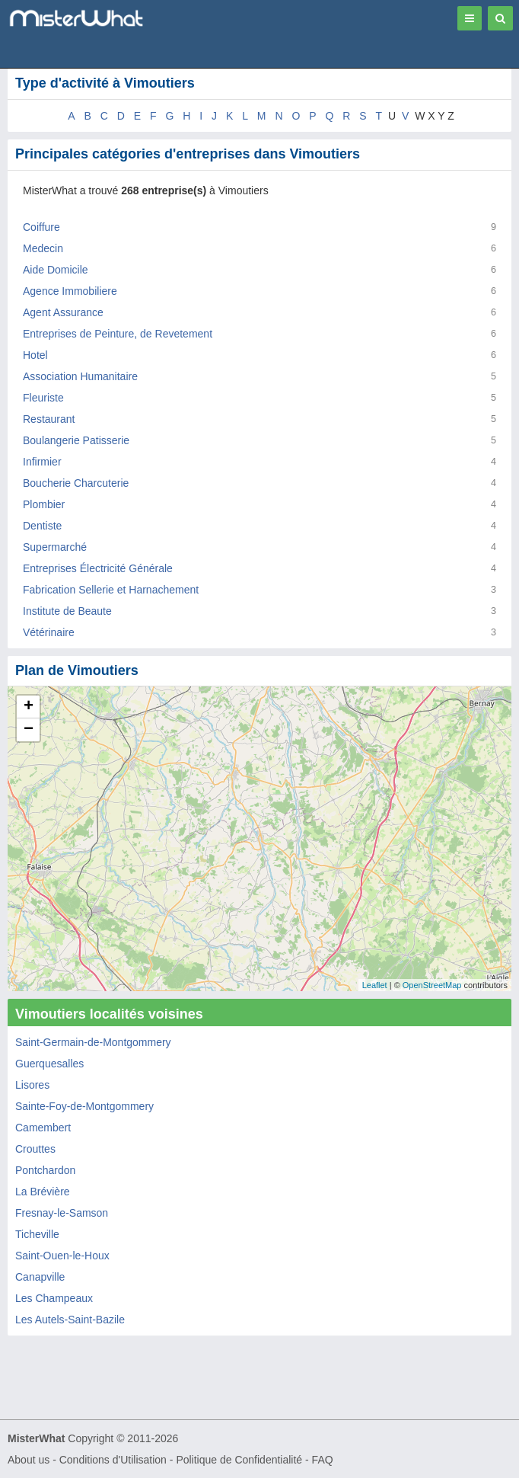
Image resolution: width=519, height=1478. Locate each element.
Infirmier (42, 462)
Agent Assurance (63, 312)
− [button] (28, 729)
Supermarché (55, 547)
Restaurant (49, 419)
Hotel (35, 355)
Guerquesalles (49, 1063)
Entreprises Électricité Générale (98, 568)
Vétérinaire (49, 632)
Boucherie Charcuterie (76, 483)
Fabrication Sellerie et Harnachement (111, 590)
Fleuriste (43, 398)
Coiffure (41, 227)
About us (28, 1460)
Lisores (32, 1085)
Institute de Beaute (67, 611)
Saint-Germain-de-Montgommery (93, 1042)
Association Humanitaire (80, 376)
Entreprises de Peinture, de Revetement (117, 334)
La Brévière (42, 1191)
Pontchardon (45, 1170)
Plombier (44, 504)
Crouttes (35, 1149)
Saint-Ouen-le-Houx (62, 1255)
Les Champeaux (54, 1298)
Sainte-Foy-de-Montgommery (84, 1106)
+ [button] (28, 707)
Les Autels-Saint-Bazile (70, 1319)
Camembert (43, 1127)
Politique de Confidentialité (239, 1460)
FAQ (322, 1460)
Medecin (43, 248)
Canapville (40, 1277)
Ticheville (37, 1234)
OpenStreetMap (432, 985)
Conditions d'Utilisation (113, 1460)
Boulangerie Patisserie (76, 440)
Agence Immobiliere (70, 291)
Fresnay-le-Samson (61, 1213)
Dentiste (42, 526)
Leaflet (374, 985)
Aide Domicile (55, 270)
